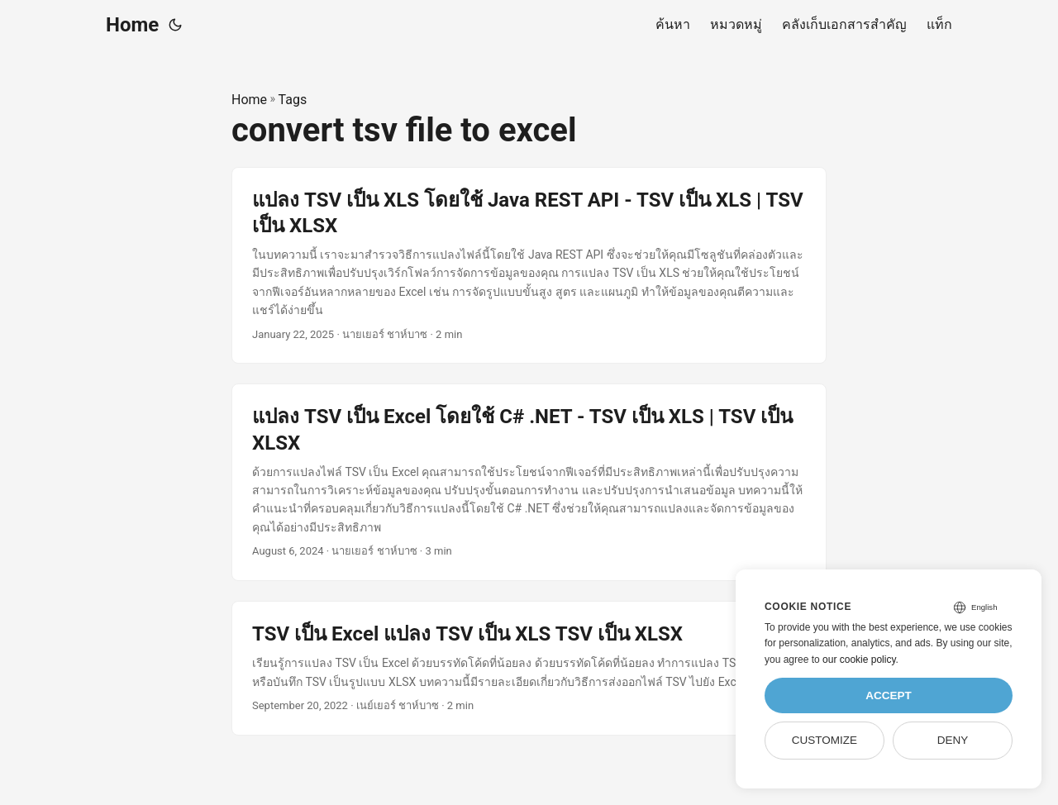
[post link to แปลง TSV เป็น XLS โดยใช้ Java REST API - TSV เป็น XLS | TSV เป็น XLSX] (529, 266)
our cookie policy (859, 659)
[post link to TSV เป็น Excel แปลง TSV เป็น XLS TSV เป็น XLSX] (529, 668)
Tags (293, 99)
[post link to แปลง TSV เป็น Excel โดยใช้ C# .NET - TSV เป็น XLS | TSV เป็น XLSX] (529, 482)
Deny (953, 740)
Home (132, 24)
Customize (824, 740)
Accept (888, 695)
